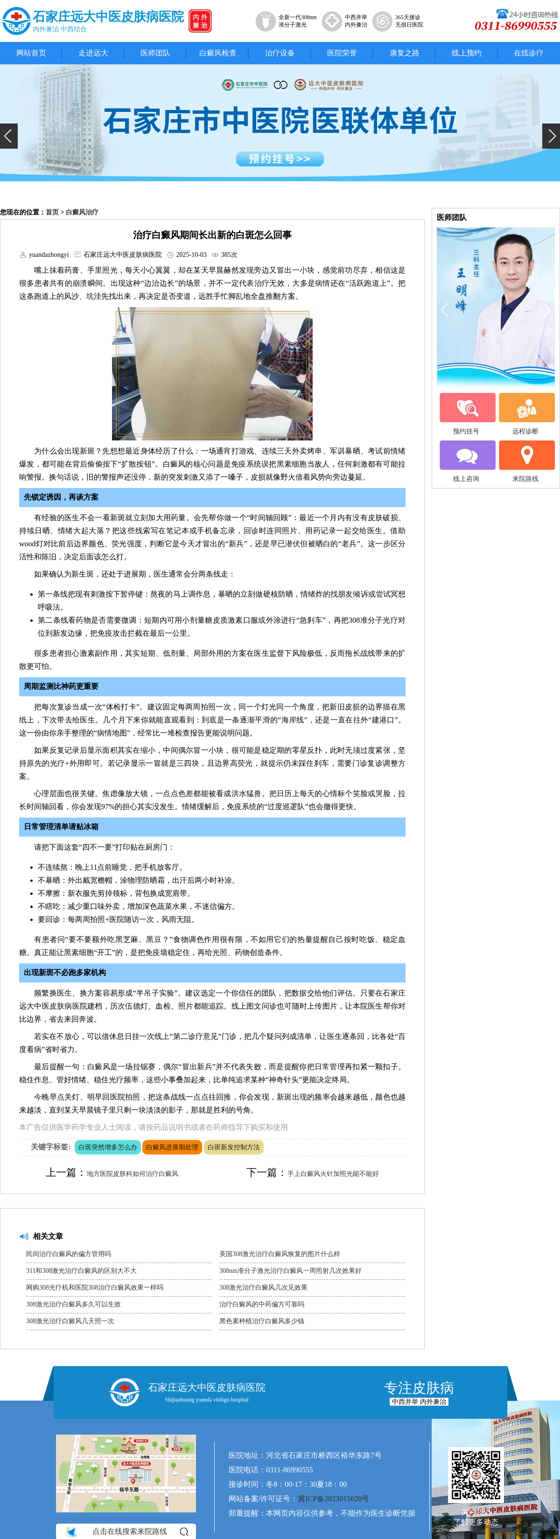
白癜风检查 (218, 53)
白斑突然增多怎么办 (107, 1147)
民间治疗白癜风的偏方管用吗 (68, 1253)
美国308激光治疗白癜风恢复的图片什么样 (279, 1253)
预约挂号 (466, 414)
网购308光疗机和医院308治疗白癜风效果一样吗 (94, 1287)
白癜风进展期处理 (172, 1147)
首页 (52, 212)
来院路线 (525, 461)
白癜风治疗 (82, 212)
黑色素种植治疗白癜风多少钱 (261, 1321)
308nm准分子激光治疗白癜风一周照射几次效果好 (290, 1270)
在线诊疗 (529, 53)
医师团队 (155, 53)
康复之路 (405, 53)
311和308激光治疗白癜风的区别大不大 (81, 1270)
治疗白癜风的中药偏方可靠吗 (261, 1304)
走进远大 (93, 53)
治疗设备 (280, 53)
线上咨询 (466, 461)
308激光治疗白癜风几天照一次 (70, 1321)
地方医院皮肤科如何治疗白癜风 (132, 1173)
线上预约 (467, 53)
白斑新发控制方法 (234, 1147)
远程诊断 (525, 414)
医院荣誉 (342, 53)
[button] (9, 136)
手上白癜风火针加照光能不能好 (333, 1173)
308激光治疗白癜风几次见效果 (263, 1287)
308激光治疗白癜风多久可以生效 (73, 1304)
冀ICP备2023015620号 (333, 1499)
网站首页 (31, 53)
